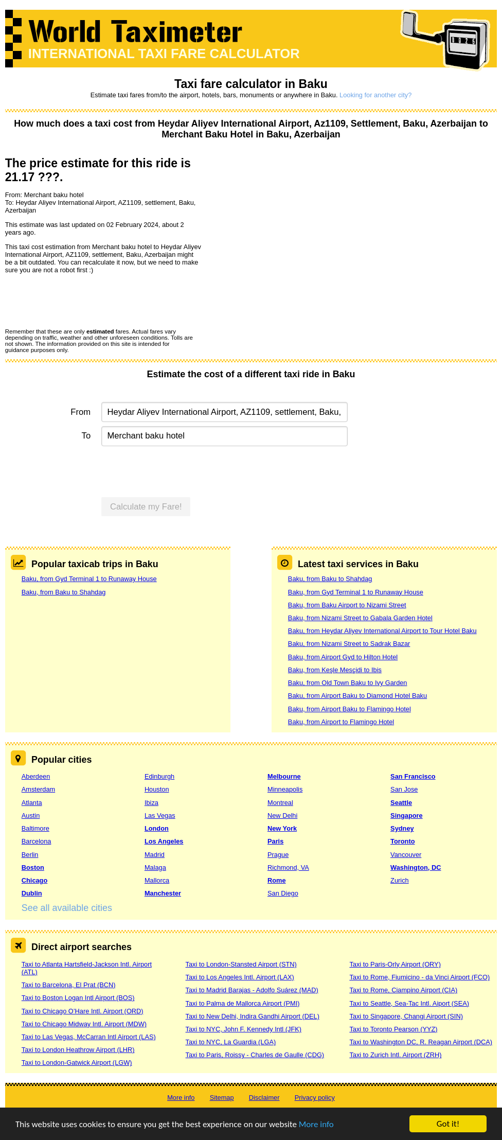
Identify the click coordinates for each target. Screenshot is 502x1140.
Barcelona (36, 841)
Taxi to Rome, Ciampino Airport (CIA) (403, 990)
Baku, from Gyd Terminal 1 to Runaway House (89, 579)
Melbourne (284, 776)
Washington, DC (415, 867)
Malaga (155, 867)
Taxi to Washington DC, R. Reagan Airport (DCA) (420, 1042)
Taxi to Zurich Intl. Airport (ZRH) (395, 1055)
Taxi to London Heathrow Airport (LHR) (78, 1050)
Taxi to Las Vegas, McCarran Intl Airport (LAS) (89, 1037)
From (80, 412)
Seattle (401, 802)
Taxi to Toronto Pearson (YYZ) (393, 1029)
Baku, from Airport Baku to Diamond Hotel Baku (357, 695)
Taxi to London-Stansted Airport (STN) (241, 964)
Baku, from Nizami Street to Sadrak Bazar (349, 643)
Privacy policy (315, 1097)
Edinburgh (159, 776)
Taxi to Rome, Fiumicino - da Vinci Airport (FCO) (419, 977)
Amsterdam (38, 789)
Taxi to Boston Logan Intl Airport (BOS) (78, 998)
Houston (157, 789)
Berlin (30, 854)
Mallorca (157, 880)
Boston (33, 867)
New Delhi (282, 815)
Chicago (34, 880)
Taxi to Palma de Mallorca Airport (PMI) (243, 1003)
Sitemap (222, 1097)
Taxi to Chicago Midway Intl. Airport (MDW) (84, 1024)
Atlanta (32, 802)
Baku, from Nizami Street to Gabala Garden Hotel (360, 618)
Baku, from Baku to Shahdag (64, 592)
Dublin (32, 893)
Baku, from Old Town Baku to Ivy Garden (347, 683)
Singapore (406, 815)
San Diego (282, 893)
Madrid (155, 854)
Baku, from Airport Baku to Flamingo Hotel (349, 709)
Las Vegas (160, 815)
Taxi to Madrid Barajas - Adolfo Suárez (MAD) (252, 990)
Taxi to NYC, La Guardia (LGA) (231, 1042)
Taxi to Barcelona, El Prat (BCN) (69, 985)
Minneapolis (284, 789)
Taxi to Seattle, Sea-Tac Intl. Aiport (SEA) (409, 1003)
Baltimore (35, 828)
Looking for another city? (375, 95)
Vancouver (405, 854)
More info (316, 1124)
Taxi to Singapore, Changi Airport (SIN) (406, 1016)
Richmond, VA (288, 867)
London (157, 828)
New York (282, 828)
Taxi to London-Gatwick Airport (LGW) (77, 1062)
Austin (31, 815)
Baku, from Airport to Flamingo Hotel (341, 722)
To (86, 436)
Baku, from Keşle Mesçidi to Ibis (335, 670)
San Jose (404, 789)
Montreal (280, 802)
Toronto (402, 841)
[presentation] (83, 300)
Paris (275, 841)
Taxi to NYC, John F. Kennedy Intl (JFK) (243, 1029)
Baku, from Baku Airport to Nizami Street (347, 605)
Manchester (163, 893)
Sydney (402, 828)
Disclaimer (264, 1097)
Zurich (399, 880)
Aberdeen (36, 776)
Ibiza (151, 802)
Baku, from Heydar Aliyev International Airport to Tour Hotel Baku (382, 631)
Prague (278, 854)
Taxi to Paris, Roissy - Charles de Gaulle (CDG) (255, 1055)
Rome (276, 880)
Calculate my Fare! (146, 507)
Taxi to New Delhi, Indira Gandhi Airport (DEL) (252, 1016)
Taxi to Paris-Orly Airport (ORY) (395, 964)
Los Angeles (164, 841)
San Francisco (412, 776)
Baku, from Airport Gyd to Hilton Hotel (343, 657)
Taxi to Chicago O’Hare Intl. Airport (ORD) (83, 1011)
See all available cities (67, 908)
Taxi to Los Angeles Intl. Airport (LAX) (240, 977)
